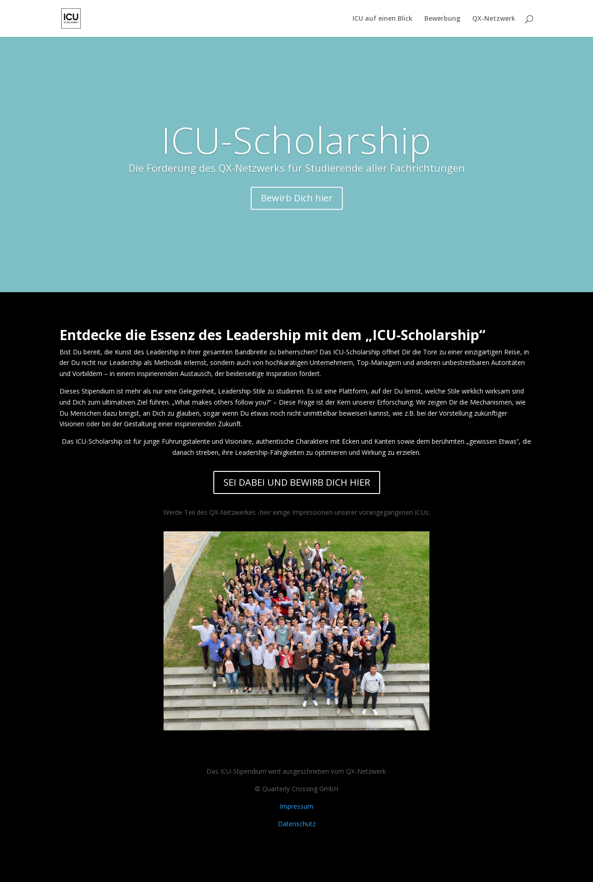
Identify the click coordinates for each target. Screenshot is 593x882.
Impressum (296, 806)
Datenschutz (297, 823)
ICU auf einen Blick (382, 19)
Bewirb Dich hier (297, 207)
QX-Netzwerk (493, 19)
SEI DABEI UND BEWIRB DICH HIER (296, 482)
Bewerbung (442, 19)
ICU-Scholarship (296, 149)
